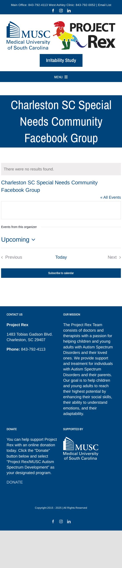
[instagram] (61, 10)
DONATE (15, 482)
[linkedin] (69, 10)
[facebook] (53, 10)
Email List (104, 5)
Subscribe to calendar (61, 273)
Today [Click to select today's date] (61, 257)
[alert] (61, 169)
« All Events (110, 197)
